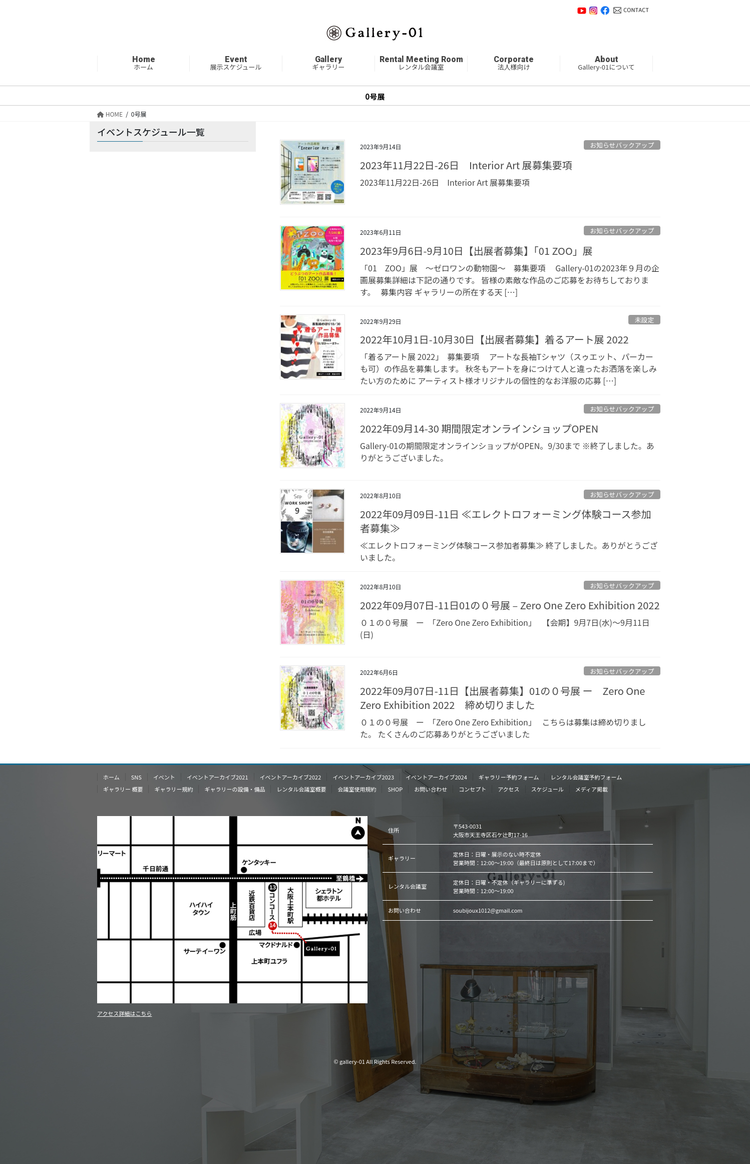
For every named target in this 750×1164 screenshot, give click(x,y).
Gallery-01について (606, 64)
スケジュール (547, 789)
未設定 (644, 319)
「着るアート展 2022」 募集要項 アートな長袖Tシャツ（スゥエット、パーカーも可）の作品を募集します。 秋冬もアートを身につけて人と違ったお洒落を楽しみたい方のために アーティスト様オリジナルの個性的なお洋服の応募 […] (508, 368)
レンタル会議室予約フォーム (586, 777)
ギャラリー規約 (173, 789)
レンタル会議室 (421, 64)
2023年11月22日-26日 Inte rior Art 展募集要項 (466, 165)
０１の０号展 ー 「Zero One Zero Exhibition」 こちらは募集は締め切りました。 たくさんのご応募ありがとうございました (503, 728)
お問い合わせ (631, 10)
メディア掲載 (591, 789)
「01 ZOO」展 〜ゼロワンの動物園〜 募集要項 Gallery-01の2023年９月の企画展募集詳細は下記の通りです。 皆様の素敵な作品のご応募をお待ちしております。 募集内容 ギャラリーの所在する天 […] (509, 280)
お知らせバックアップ (622, 145)
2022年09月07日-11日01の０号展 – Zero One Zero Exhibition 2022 (510, 605)
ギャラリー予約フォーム (509, 777)
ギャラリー (328, 64)
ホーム (143, 64)
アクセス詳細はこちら (124, 1013)
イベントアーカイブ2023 (363, 777)
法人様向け (514, 64)
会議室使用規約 (356, 789)
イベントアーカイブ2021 (217, 777)
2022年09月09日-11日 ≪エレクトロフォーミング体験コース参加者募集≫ (505, 521)
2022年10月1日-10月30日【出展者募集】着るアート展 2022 (494, 339)
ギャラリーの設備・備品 (234, 789)
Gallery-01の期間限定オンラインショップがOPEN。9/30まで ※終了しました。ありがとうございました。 (507, 452)
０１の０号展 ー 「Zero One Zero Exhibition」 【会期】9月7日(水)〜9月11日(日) (505, 628)
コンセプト (472, 789)
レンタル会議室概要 (301, 789)
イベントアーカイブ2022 (290, 777)
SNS (136, 777)
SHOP (395, 789)
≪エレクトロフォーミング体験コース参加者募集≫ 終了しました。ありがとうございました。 (509, 551)
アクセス (508, 789)
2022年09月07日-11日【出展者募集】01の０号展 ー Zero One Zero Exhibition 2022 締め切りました (502, 697)
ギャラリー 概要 (123, 789)
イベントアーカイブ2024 (436, 777)
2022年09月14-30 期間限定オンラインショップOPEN (479, 428)
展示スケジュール (235, 64)
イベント (164, 777)
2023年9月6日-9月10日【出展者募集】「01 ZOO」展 (476, 250)
